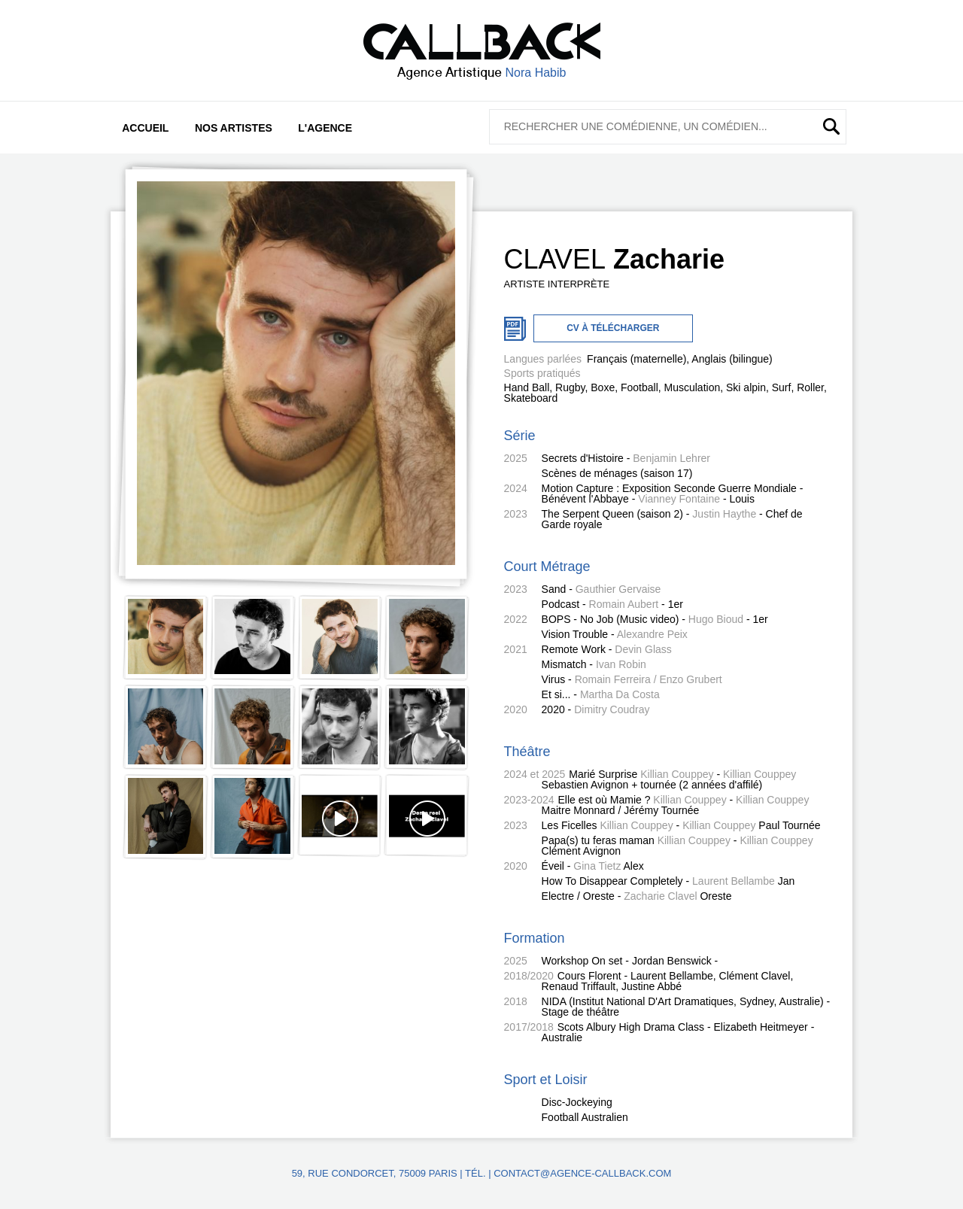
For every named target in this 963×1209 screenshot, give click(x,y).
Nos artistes (233, 128)
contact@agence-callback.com (582, 1173)
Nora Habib (536, 72)
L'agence (325, 128)
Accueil (145, 128)
